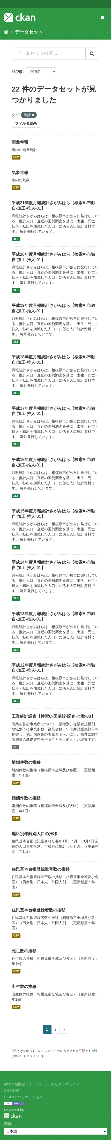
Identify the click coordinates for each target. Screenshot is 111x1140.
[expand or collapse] (102, 17)
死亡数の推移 (24, 951)
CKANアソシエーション (23, 1097)
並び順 (17, 72)
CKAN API (12, 1091)
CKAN (12, 1116)
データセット (29, 32)
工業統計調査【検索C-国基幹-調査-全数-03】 (53, 716)
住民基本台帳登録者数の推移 (38, 910)
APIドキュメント (30, 1056)
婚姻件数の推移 (26, 798)
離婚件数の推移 (26, 762)
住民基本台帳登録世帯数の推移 (41, 869)
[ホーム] (6, 32)
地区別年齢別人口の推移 (34, 834)
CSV (16, 157)
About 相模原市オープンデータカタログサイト (41, 1084)
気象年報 (20, 172)
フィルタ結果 (26, 123)
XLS (15, 238)
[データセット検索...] (49, 53)
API (94, 1051)
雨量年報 (20, 142)
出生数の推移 (24, 986)
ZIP (15, 747)
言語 (7, 1124)
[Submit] (92, 53)
